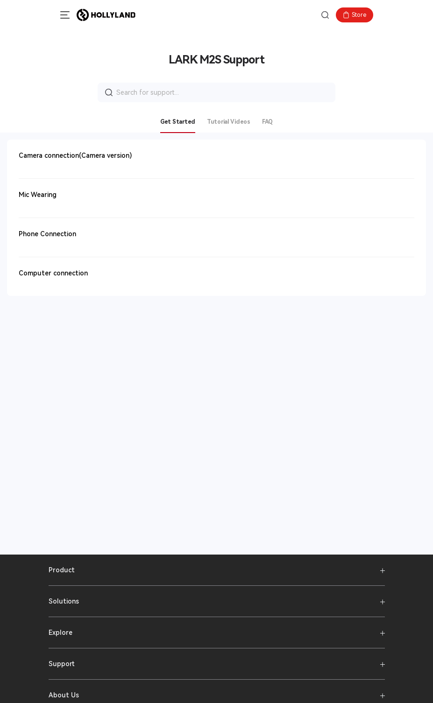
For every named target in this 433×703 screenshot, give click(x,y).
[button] (63, 15)
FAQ (267, 122)
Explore (60, 632)
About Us (64, 695)
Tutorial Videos (228, 122)
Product (62, 570)
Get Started (177, 122)
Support (62, 664)
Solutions (64, 601)
